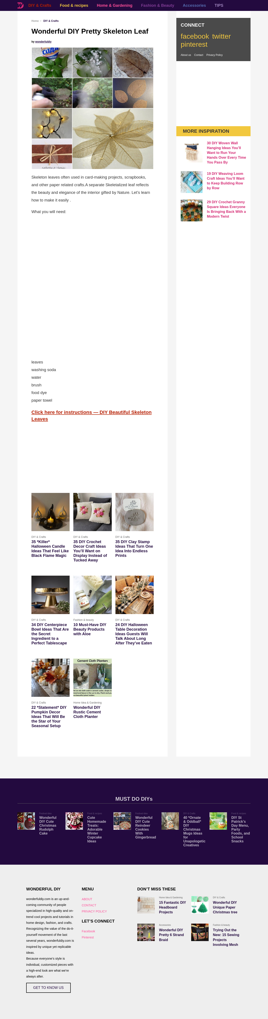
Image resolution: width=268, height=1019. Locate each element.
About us (186, 55)
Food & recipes (74, 5)
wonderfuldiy (43, 41)
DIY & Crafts (39, 5)
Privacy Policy (214, 55)
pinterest (194, 44)
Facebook (88, 931)
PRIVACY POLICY (94, 911)
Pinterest (88, 937)
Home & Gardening (114, 5)
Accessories (194, 5)
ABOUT (87, 899)
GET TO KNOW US (48, 988)
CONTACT (89, 905)
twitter (221, 36)
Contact (198, 55)
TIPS (219, 5)
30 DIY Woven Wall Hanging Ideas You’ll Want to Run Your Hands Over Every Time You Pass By (226, 152)
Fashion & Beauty (157, 5)
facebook (195, 36)
